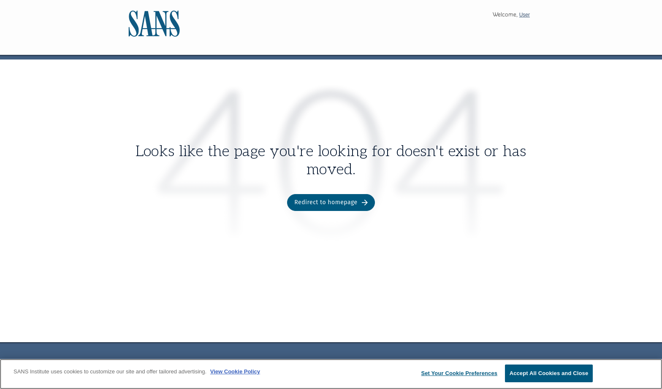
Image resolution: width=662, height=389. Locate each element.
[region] (331, 374)
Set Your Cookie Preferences (459, 373)
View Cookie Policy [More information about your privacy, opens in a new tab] (235, 371)
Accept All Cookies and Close (549, 373)
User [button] (524, 15)
